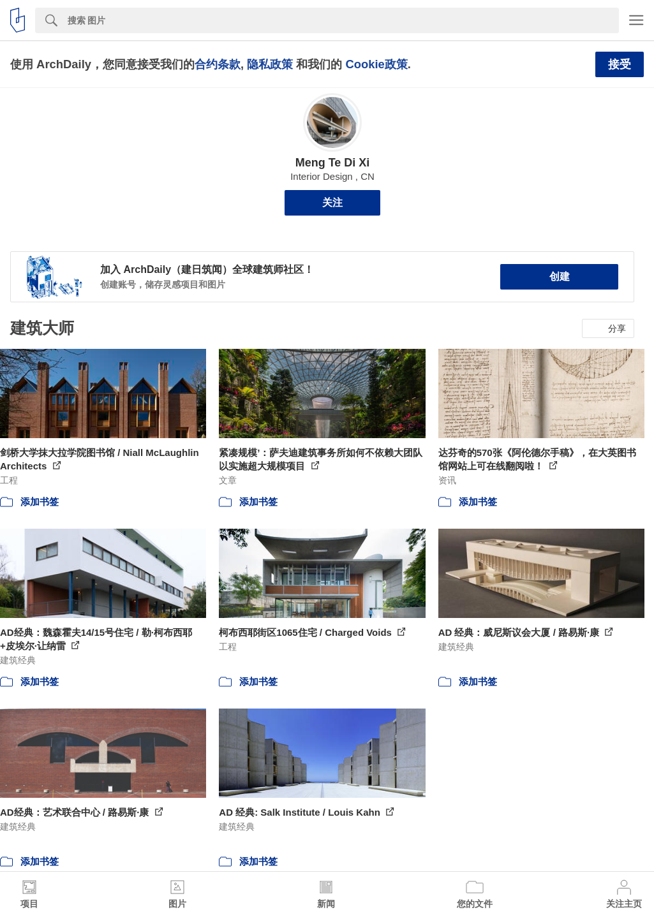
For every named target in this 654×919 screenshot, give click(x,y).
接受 (619, 64)
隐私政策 (270, 64)
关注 (332, 202)
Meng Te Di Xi (332, 162)
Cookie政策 (376, 64)
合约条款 (218, 64)
